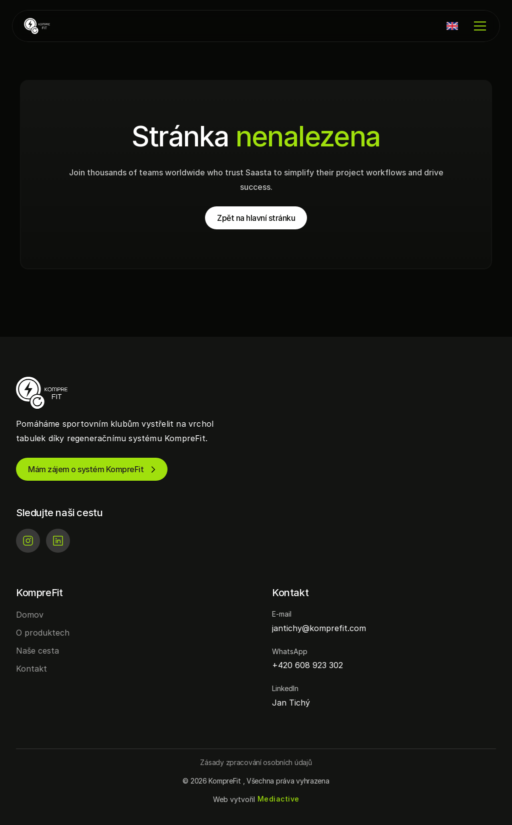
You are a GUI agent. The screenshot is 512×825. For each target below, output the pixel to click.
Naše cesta (37, 651)
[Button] (256, 762)
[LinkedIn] (58, 541)
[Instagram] (28, 541)
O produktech (43, 633)
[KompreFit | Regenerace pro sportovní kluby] (54, 26)
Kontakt (31, 669)
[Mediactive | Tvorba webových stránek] (279, 799)
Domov (30, 615)
